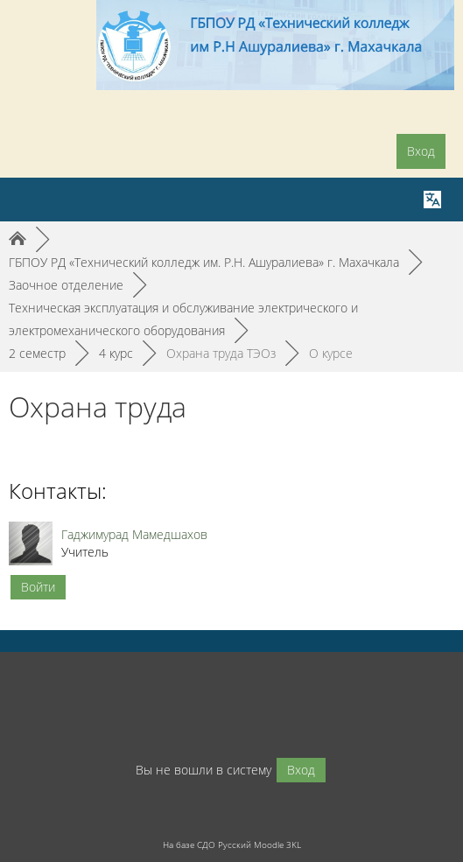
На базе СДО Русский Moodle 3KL (232, 844)
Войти (38, 586)
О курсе (331, 353)
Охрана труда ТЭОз (221, 353)
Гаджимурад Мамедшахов (134, 534)
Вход (421, 151)
